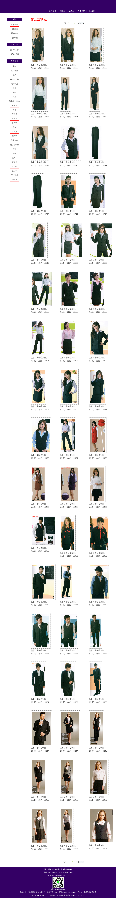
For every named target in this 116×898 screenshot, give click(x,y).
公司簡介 (52, 11)
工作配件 (14, 175)
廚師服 (14, 162)
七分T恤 (14, 38)
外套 (14, 92)
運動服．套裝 (14, 101)
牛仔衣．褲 (14, 79)
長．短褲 (14, 71)
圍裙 (14, 153)
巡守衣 (14, 171)
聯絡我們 (81, 11)
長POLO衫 (14, 54)
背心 (14, 75)
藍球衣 (14, 123)
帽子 (14, 149)
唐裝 (14, 127)
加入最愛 (92, 11)
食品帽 (14, 166)
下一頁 (81, 23)
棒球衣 (14, 118)
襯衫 (14, 66)
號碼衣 (14, 158)
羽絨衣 (14, 105)
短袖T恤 (14, 25)
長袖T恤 (14, 29)
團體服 (62, 11)
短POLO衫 (14, 50)
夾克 (14, 97)
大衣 (14, 88)
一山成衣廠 (25, 6)
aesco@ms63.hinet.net (61, 875)
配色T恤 (14, 33)
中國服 (14, 132)
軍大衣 (14, 136)
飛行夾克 (14, 84)
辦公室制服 (14, 145)
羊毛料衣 (14, 140)
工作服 (71, 11)
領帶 (14, 110)
